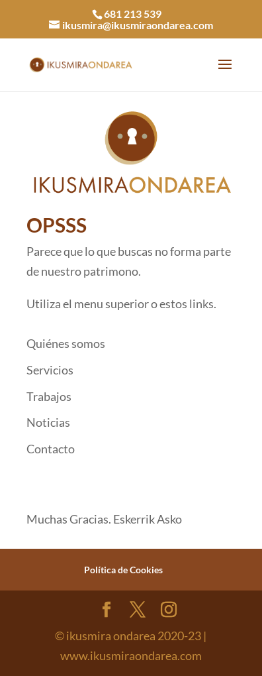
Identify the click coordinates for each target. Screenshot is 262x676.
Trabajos (48, 396)
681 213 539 (132, 13)
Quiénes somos (65, 343)
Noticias (48, 422)
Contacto (50, 448)
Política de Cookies (123, 569)
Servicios (49, 370)
